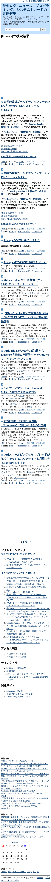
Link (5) (12, 342)
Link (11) (13, 164)
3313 (4, 229)
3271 (4, 376)
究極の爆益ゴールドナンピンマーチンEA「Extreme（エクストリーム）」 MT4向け (25, 105)
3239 (4, 443)
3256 (4, 410)
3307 (4, 251)
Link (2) (12, 304)
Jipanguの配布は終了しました (22, 240)
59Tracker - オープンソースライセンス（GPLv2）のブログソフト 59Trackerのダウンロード (27, 677)
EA (38, 872)
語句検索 (11, 671)
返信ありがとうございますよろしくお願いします (22, 837)
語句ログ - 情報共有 (16, 668)
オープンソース (19, 872)
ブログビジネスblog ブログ (20, 694)
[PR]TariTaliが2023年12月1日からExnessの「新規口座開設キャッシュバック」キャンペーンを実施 (25, 354)
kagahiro (20, 161)
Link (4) (12, 379)
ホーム (25, 1)
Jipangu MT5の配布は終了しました (25, 262)
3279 (4, 302)
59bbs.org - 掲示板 (15, 691)
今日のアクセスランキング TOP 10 (18, 554)
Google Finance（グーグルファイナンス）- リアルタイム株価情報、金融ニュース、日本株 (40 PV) (28, 626)
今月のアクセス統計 (16, 657)
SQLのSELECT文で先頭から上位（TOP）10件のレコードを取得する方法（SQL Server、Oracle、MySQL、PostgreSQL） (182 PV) (28, 581)
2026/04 (14, 842)
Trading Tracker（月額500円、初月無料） (23, 132)
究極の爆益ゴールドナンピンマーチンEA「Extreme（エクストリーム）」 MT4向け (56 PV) (27, 597)
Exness (30, 472)
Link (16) (13, 483)
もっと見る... (6, 808)
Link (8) (12, 231)
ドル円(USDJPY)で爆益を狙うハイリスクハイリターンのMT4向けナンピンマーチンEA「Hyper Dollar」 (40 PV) (28, 617)
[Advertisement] (25, 66)
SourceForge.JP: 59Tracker (18, 697)
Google (29, 872)
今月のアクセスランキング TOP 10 (18, 573)
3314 (4, 161)
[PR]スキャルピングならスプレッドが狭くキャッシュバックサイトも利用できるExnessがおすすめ (25, 458)
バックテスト (31, 293)
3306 (4, 268)
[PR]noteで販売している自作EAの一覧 (17, 761)
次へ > (28, 542)
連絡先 (40, 877)
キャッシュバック (20, 371)
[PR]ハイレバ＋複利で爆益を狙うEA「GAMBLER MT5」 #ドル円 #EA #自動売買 (24, 317)
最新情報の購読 (35, 1)
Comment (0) (38, 164)
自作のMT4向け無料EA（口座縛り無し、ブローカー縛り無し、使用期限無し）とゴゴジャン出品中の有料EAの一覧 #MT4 (25, 776)
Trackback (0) (25, 164)
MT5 (21, 395)
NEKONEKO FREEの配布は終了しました (18, 791)
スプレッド (10, 475)
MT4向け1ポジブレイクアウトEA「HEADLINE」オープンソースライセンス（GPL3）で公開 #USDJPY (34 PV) (27, 640)
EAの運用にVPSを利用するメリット (18, 156)
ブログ (4, 872)
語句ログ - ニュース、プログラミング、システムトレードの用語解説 (26, 9)
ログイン (46, 1)
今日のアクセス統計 (16, 654)
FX (34, 872)
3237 (4, 480)
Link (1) (12, 253)
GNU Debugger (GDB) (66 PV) (20, 592)
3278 (4, 339)
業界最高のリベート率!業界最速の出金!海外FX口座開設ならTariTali (14, 149)
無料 (10, 872)
